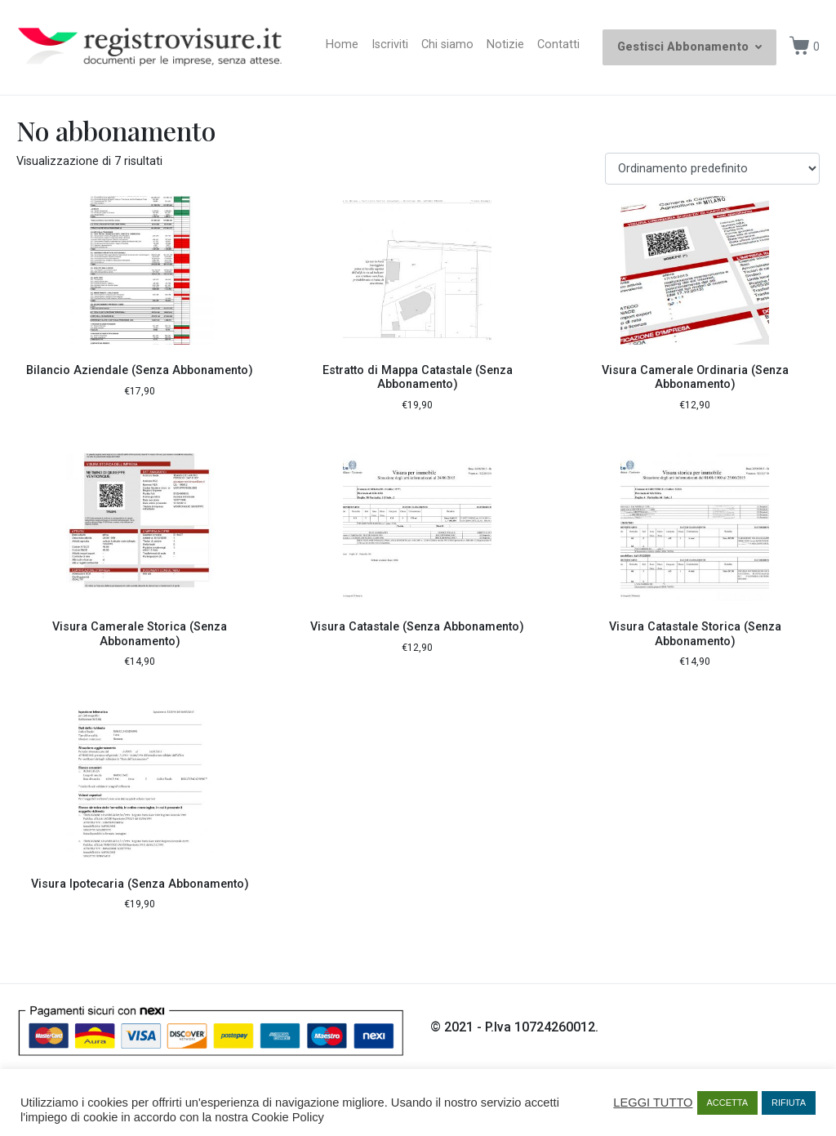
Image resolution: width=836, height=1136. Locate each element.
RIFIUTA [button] (789, 1102)
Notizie (505, 44)
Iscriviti (389, 44)
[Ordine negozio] (712, 169)
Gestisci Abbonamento (689, 47)
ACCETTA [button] (728, 1102)
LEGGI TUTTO (652, 1102)
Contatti (558, 44)
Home (342, 44)
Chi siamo (447, 44)
